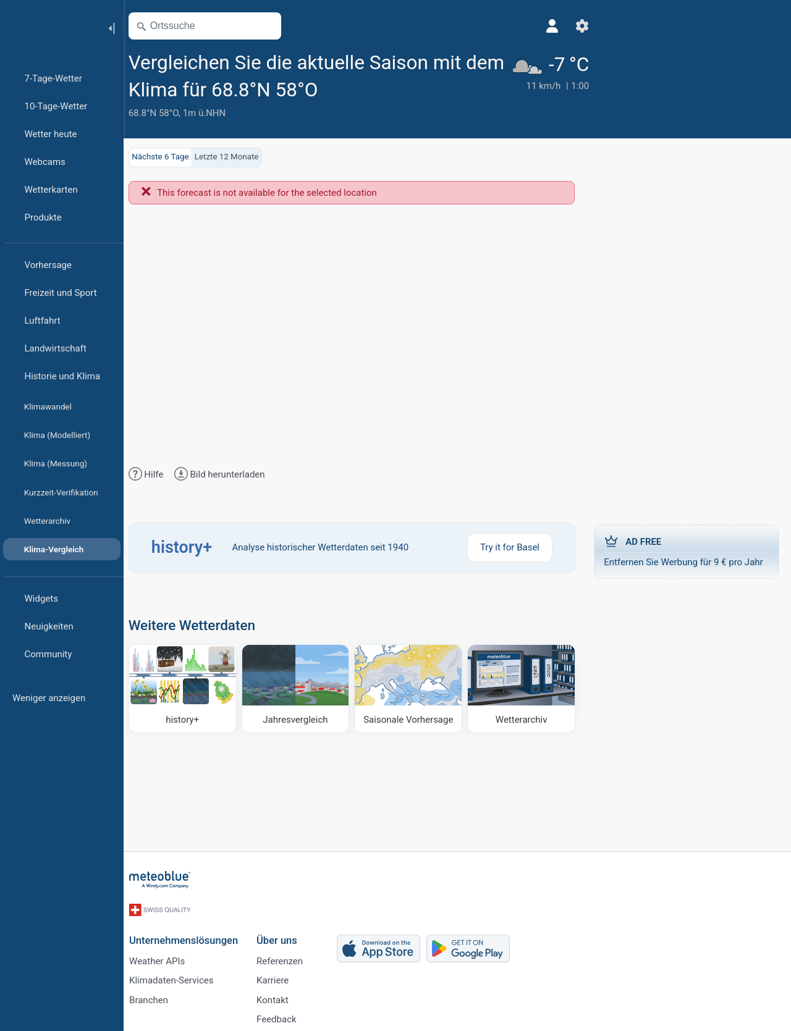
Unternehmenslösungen (190, 935)
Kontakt (279, 997)
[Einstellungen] (558, 26)
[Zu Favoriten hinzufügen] (384, 88)
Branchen (155, 997)
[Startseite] (49, 27)
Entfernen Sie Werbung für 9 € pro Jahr (686, 551)
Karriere (279, 976)
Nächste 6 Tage (168, 156)
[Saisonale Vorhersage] (410, 688)
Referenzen (286, 956)
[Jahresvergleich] (300, 688)
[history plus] (189, 688)
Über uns (283, 935)
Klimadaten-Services (178, 976)
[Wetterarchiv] (522, 688)
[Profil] (528, 26)
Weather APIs (164, 956)
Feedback (283, 1017)
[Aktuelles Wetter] (524, 84)
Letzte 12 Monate (234, 156)
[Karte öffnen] (274, 26)
